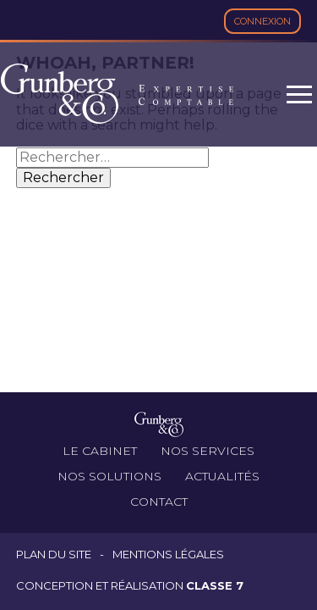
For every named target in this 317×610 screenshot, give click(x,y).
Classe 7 (214, 585)
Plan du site (53, 554)
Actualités (222, 476)
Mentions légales (168, 554)
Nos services (207, 450)
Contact (159, 501)
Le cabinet (100, 450)
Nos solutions (109, 476)
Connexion (262, 21)
